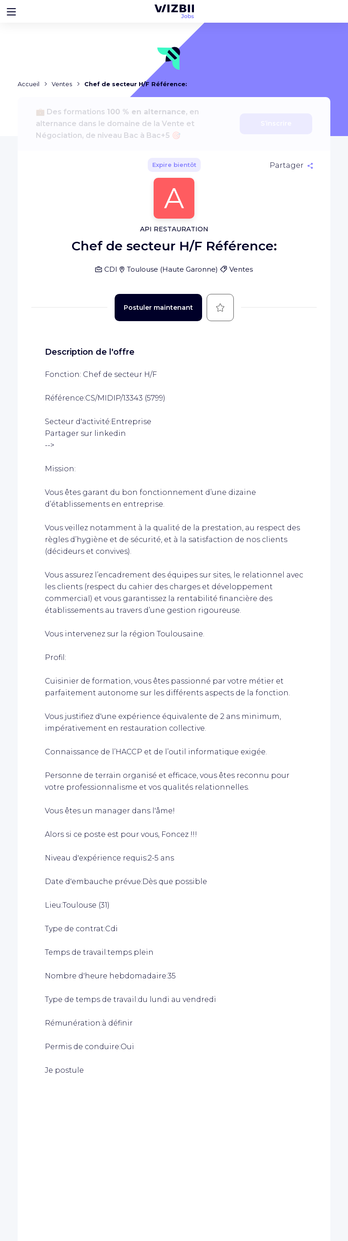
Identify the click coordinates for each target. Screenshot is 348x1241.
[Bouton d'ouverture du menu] (11, 11)
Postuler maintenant (158, 307)
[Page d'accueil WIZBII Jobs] (174, 11)
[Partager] (291, 165)
